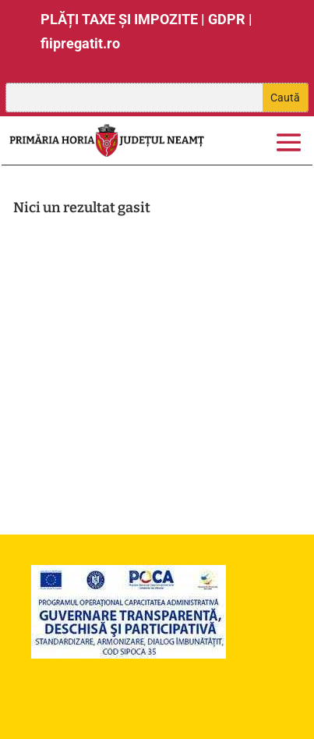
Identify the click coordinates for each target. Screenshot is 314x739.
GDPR (226, 19)
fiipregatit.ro (80, 43)
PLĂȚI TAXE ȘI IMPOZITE (119, 19)
